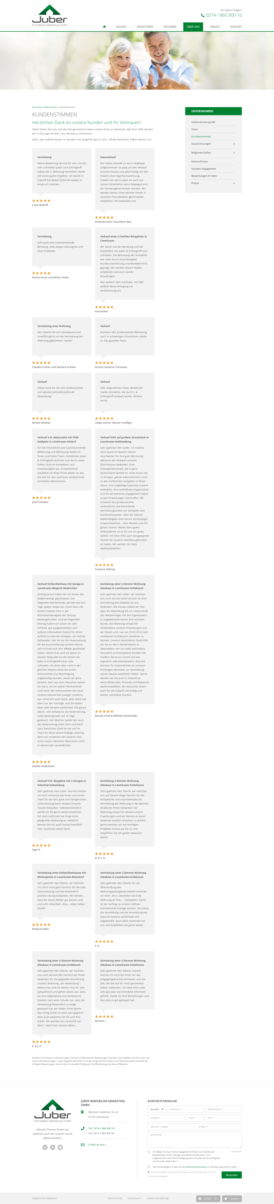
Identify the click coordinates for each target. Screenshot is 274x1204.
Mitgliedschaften (201, 152)
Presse (195, 183)
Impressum (134, 1198)
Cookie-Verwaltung (157, 1198)
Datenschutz (114, 1198)
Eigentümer (145, 27)
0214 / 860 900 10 (221, 15)
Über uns (193, 27)
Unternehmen (50, 107)
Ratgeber (170, 27)
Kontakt (236, 27)
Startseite (37, 107)
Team (194, 129)
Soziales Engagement (203, 168)
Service (215, 27)
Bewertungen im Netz (204, 176)
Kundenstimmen (201, 136)
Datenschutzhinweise (196, 1166)
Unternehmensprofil (203, 122)
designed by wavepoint (44, 1198)
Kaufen (121, 27)
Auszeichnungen (201, 143)
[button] (208, 1198)
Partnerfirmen (199, 161)
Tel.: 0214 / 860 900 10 (101, 1128)
